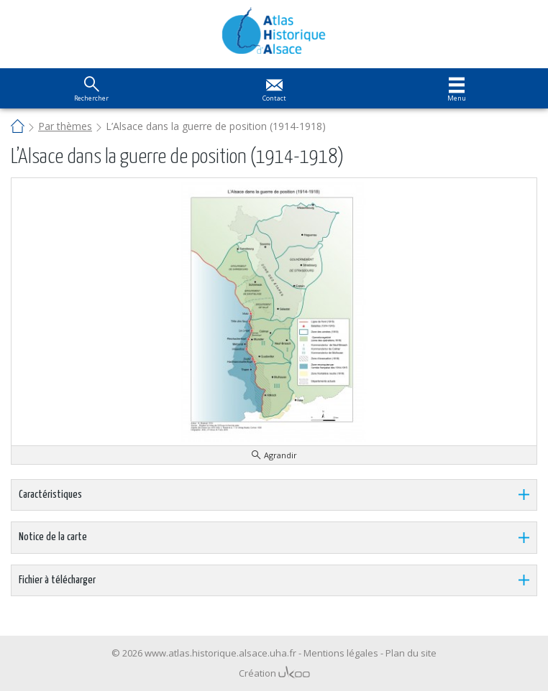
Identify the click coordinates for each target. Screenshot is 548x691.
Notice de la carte (53, 537)
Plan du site (411, 652)
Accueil (17, 127)
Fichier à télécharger (57, 580)
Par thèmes (65, 126)
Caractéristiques (50, 494)
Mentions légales (340, 652)
